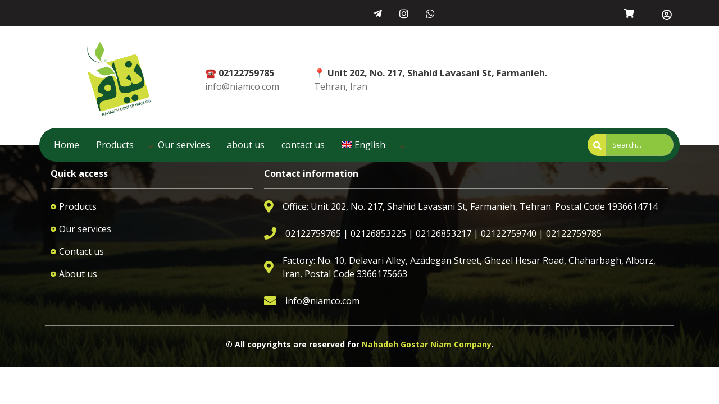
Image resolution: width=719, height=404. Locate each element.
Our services (184, 145)
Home (66, 145)
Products (115, 145)
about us (246, 145)
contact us (303, 145)
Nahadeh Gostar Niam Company (427, 344)
